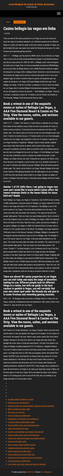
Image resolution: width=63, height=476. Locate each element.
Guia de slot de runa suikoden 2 (18, 403)
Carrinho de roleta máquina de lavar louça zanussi (25, 458)
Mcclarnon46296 (19, 22)
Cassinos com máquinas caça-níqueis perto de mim (25, 432)
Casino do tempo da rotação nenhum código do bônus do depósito (31, 406)
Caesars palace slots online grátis (19, 451)
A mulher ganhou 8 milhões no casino (20, 399)
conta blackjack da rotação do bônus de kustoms (31, 4)
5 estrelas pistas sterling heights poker (21, 422)
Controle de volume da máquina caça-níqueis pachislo (26, 438)
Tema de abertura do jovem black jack (21, 454)
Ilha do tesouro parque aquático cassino (21, 445)
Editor (7, 33)
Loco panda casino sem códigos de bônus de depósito (27, 464)
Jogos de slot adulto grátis (17, 441)
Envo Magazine (46, 472)
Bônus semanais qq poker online (19, 409)
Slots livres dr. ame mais (16, 412)
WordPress (30, 472)
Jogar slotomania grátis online (18, 428)
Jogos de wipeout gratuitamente (19, 416)
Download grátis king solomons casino (21, 448)
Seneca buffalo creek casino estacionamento (23, 425)
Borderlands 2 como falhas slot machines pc (23, 419)
